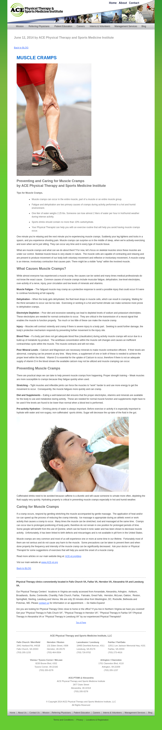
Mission (20, 26)
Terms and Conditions (63, 720)
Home (12, 712)
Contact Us (34, 712)
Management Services (126, 26)
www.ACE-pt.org (49, 562)
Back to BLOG (21, 47)
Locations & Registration (97, 720)
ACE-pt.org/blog (73, 556)
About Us (22, 712)
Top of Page (81, 623)
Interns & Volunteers (100, 26)
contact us (44, 603)
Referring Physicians (39, 26)
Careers (81, 26)
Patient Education (63, 26)
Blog (143, 26)
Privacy (79, 720)
